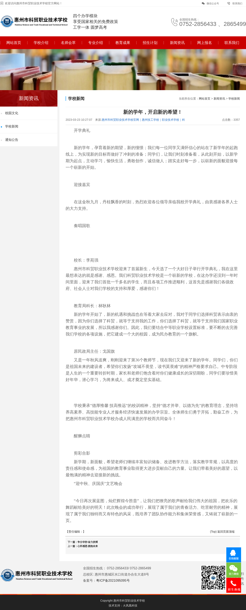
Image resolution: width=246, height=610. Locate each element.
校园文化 (11, 113)
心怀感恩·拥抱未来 (87, 546)
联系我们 (235, 3)
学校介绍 (41, 43)
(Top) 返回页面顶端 (222, 531)
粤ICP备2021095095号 (113, 580)
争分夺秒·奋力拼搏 (87, 542)
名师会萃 (68, 43)
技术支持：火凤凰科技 (123, 605)
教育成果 (122, 43)
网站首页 (13, 43)
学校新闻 (11, 126)
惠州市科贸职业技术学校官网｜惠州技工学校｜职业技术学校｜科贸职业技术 (143, 120)
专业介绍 (95, 43)
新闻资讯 (177, 43)
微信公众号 (210, 3)
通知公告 (11, 139)
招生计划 (150, 43)
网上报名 (204, 43)
